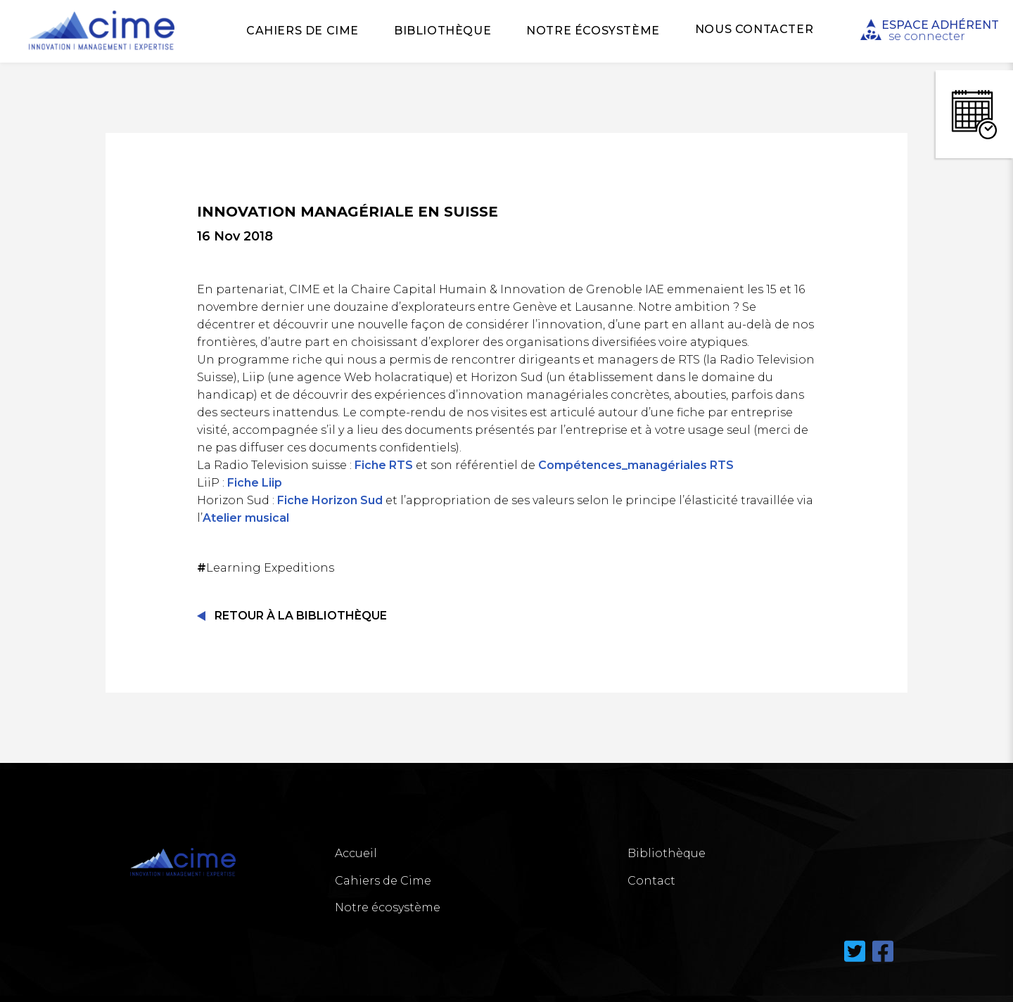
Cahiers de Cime (302, 30)
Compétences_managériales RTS (636, 465)
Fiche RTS (384, 465)
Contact (651, 880)
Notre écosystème (593, 30)
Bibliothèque (442, 30)
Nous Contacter (754, 29)
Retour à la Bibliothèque (301, 615)
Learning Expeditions (267, 567)
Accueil (356, 853)
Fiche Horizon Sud (330, 500)
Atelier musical (246, 518)
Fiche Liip (254, 482)
